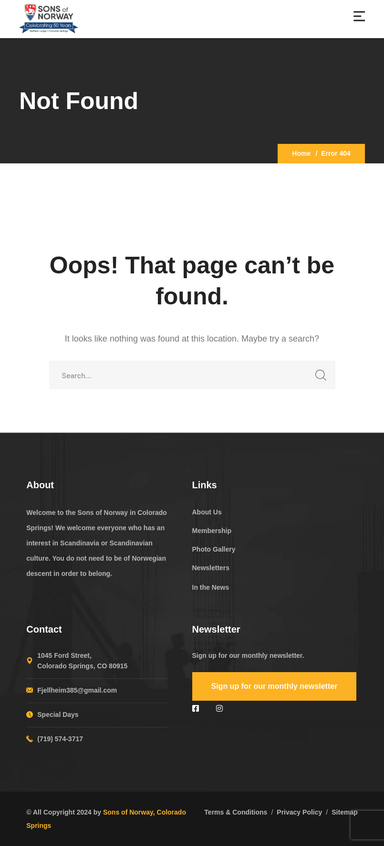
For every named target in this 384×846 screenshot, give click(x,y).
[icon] (197, 709)
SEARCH (318, 378)
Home (301, 153)
